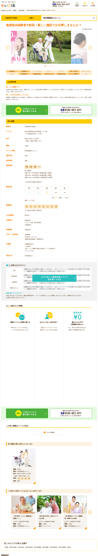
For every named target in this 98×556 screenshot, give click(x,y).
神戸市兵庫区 (13, 476)
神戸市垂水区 (29, 476)
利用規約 (29, 524)
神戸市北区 (21, 476)
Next (90, 441)
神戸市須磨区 (62, 476)
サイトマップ (79, 524)
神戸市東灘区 (37, 476)
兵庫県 (6, 476)
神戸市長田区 (53, 476)
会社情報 (5, 524)
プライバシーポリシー (57, 524)
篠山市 (69, 476)
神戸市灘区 (45, 476)
